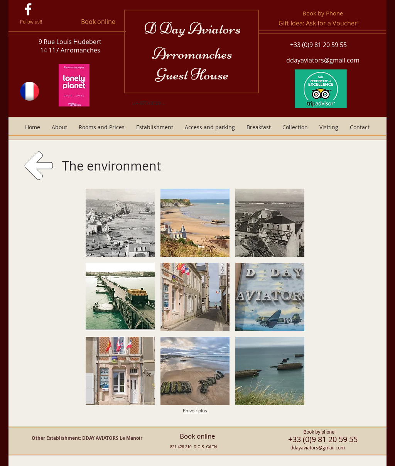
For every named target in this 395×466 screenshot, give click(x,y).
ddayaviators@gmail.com (323, 60)
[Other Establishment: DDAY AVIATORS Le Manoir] (87, 438)
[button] (120, 223)
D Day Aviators (192, 28)
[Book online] (98, 22)
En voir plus (195, 411)
